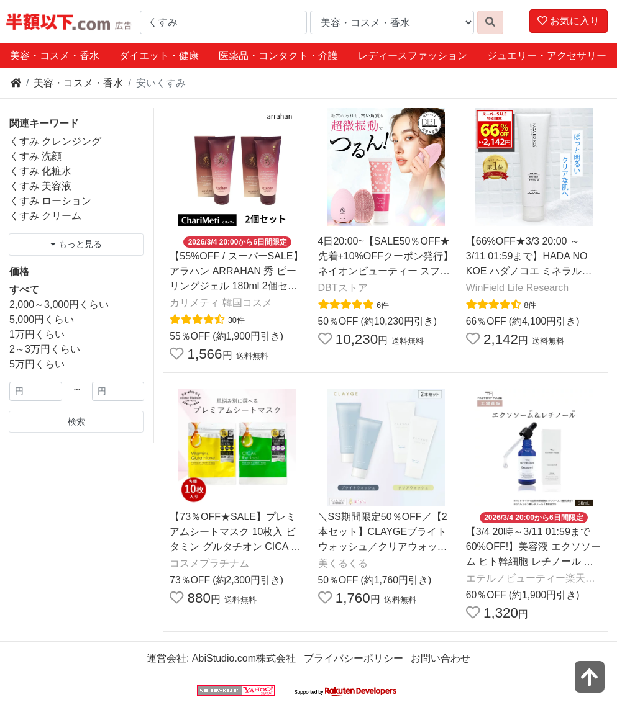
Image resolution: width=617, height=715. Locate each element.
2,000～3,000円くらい (59, 304)
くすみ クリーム (45, 215)
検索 (76, 421)
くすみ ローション (50, 201)
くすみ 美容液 (40, 186)
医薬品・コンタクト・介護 (278, 55)
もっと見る (76, 244)
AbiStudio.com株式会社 (244, 658)
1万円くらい (37, 334)
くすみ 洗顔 (35, 156)
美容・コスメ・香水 (54, 55)
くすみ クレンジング (55, 141)
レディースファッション (412, 55)
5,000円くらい (41, 319)
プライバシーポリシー (353, 658)
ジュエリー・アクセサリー (546, 55)
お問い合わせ (440, 658)
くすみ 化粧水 (40, 171)
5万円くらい (37, 364)
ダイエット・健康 (159, 55)
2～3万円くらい (44, 349)
